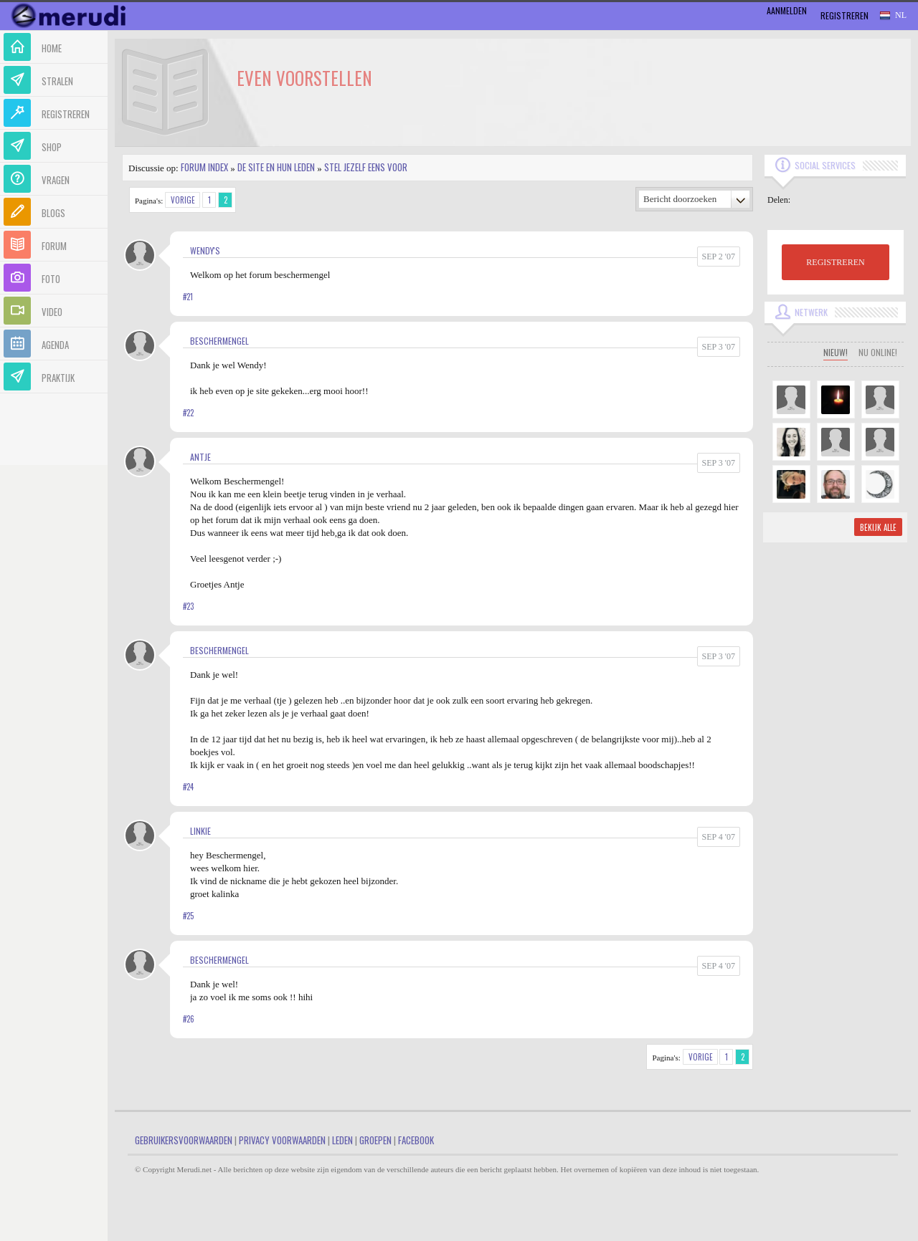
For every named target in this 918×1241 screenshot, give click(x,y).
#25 (188, 915)
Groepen (375, 1140)
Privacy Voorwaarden (282, 1140)
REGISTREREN (835, 262)
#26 (188, 1019)
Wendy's (205, 250)
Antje (200, 457)
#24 (188, 786)
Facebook (416, 1140)
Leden (342, 1140)
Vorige (183, 200)
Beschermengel (219, 341)
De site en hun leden (276, 167)
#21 (188, 296)
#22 (188, 412)
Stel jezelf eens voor (365, 167)
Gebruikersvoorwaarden (183, 1140)
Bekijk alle (878, 527)
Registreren (844, 15)
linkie (200, 831)
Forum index (204, 167)
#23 (188, 606)
